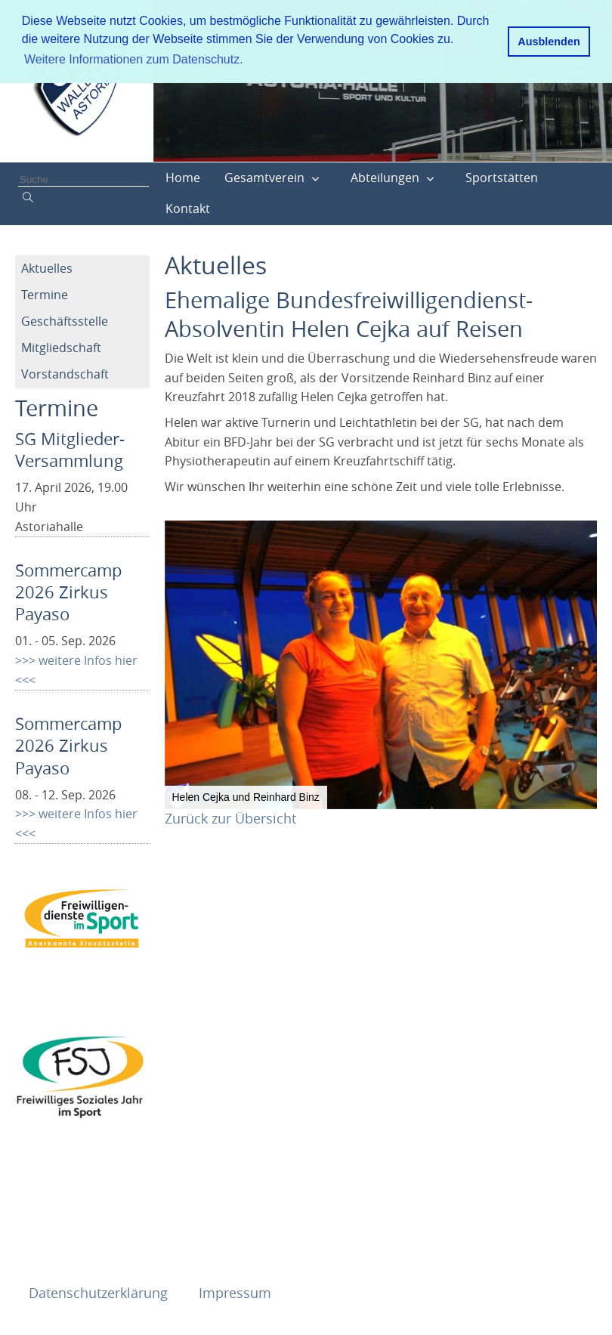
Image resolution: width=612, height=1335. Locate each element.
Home (182, 177)
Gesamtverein (264, 177)
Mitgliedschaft (61, 347)
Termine (44, 294)
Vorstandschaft (65, 374)
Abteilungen (385, 177)
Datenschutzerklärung (100, 1293)
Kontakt (187, 208)
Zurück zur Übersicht (230, 818)
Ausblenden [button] (549, 42)
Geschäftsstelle (64, 321)
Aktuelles (47, 268)
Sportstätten (501, 177)
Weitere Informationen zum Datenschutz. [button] (133, 59)
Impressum (235, 1293)
